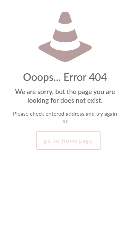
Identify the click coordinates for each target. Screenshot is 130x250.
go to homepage (68, 140)
